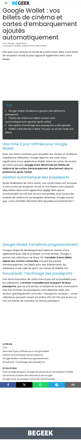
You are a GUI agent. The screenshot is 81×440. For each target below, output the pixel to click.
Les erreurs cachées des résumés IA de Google (27, 372)
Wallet (46, 190)
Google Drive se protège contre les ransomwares (29, 376)
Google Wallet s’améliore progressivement (25, 355)
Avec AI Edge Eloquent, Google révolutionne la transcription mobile (38, 369)
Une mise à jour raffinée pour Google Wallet (26, 348)
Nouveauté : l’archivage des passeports (24, 359)
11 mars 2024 (35, 46)
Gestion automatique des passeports (23, 352)
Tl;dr (5, 345)
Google (11, 43)
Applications (21, 43)
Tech (5, 43)
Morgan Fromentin (13, 46)
